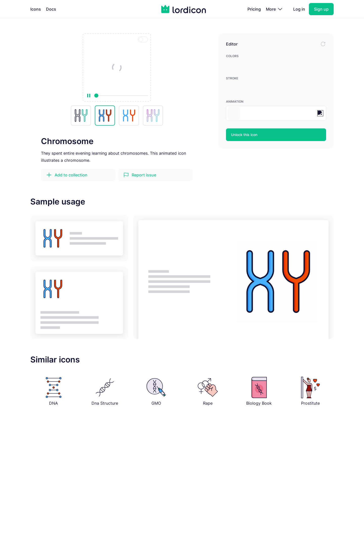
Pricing (254, 9)
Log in (299, 9)
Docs (51, 9)
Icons (35, 9)
